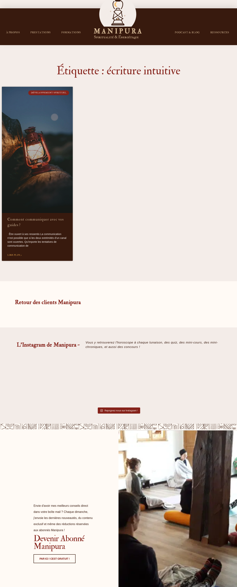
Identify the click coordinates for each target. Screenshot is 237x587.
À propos (13, 32)
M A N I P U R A (118, 31)
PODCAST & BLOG (187, 32)
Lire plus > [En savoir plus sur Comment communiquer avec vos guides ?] (14, 255)
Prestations (40, 32)
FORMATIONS (71, 32)
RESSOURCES (219, 32)
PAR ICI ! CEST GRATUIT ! (54, 577)
